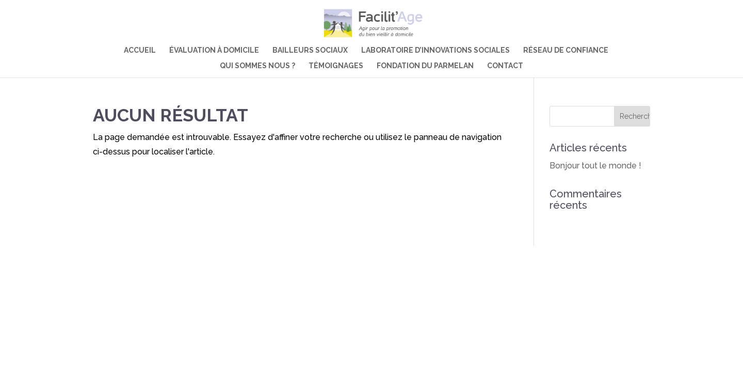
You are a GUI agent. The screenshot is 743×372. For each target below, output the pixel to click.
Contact (505, 66)
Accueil (140, 50)
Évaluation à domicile (214, 50)
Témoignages (336, 66)
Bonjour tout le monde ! (595, 166)
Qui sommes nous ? (257, 66)
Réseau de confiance (565, 50)
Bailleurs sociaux (310, 50)
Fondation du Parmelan (425, 66)
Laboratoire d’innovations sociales (435, 50)
